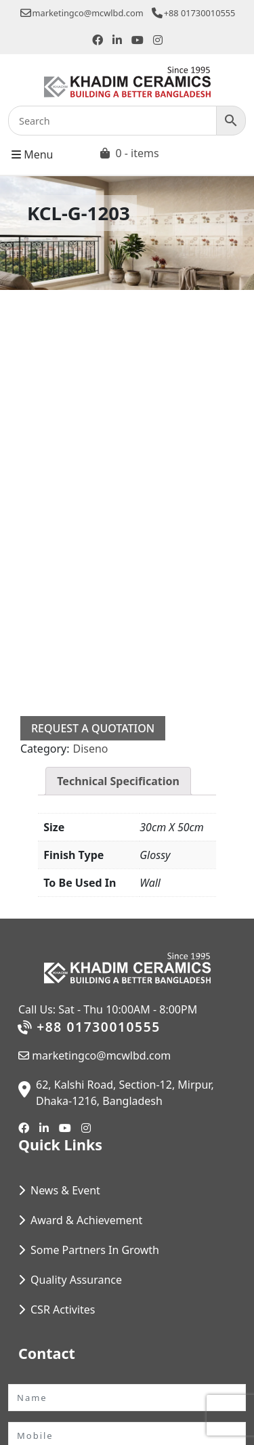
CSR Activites (63, 1309)
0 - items (136, 153)
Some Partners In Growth (94, 1249)
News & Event (65, 1190)
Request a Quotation (92, 728)
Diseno (90, 748)
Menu (32, 154)
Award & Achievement (86, 1220)
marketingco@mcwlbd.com (82, 13)
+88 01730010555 (194, 13)
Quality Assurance (76, 1279)
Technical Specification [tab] (118, 781)
